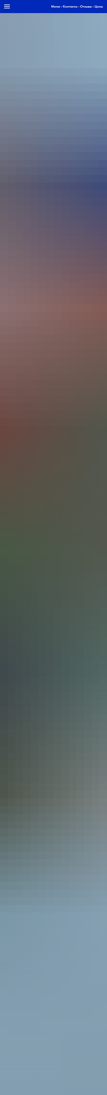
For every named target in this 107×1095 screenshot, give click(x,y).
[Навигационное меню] (7, 7)
